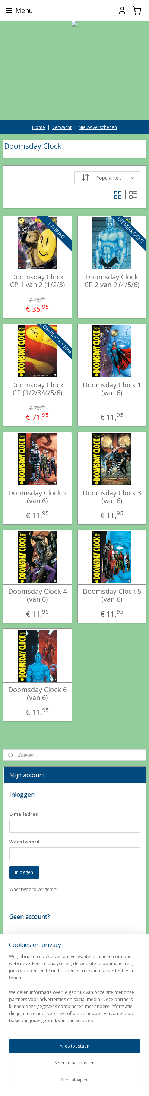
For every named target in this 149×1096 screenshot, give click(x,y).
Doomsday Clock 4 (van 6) (37, 595)
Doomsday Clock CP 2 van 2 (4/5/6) (112, 281)
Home (38, 127)
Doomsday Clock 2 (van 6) (37, 497)
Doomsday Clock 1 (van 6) (112, 389)
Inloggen (24, 872)
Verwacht (62, 127)
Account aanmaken (35, 961)
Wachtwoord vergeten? (33, 889)
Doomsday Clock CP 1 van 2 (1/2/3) (37, 281)
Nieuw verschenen (98, 127)
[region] (74, 1025)
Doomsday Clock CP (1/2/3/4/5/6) (37, 389)
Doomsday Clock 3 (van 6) (112, 497)
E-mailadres (23, 814)
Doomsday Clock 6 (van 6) (37, 694)
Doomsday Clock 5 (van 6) (112, 595)
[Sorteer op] (107, 178)
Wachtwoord (24, 842)
